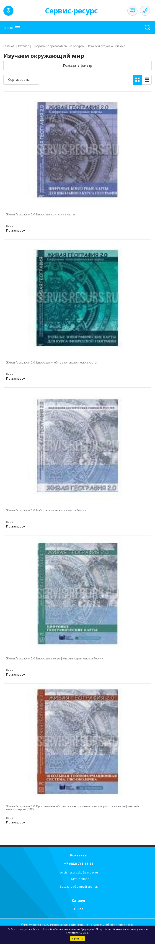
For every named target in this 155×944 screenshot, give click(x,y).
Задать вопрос (79, 879)
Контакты (78, 855)
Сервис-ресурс (71, 10)
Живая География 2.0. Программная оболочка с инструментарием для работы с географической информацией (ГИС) (72, 807)
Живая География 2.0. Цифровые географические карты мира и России (54, 658)
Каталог (79, 900)
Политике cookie (77, 932)
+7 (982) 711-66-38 (78, 863)
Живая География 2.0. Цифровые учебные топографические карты (51, 362)
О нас (78, 909)
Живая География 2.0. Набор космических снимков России (46, 510)
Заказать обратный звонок (79, 886)
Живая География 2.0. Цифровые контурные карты (40, 214)
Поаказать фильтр (77, 65)
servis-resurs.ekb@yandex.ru (78, 872)
